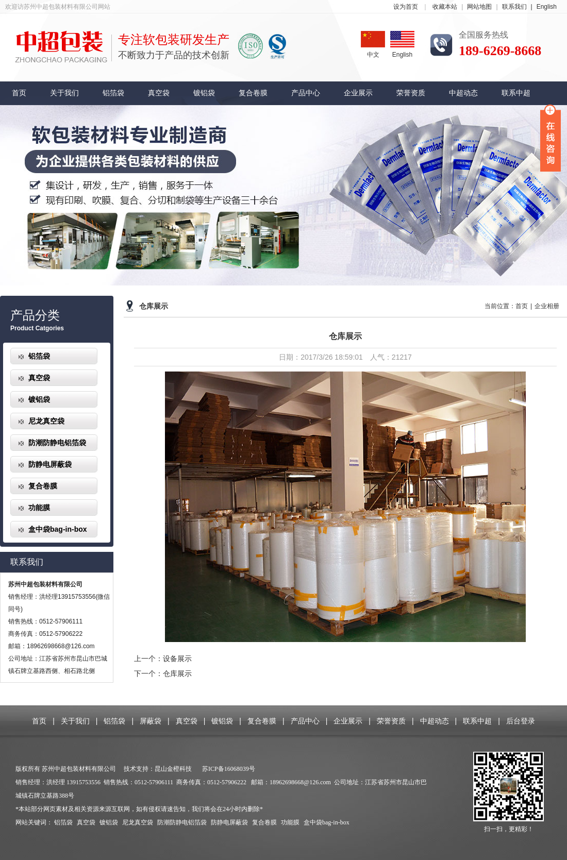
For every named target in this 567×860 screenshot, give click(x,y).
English (547, 6)
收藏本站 (444, 6)
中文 (373, 44)
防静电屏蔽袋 (50, 464)
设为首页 (405, 6)
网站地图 (479, 6)
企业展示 (358, 93)
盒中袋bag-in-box (57, 529)
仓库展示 (153, 306)
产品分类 (35, 315)
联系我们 (519, 6)
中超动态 (463, 93)
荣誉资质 (410, 93)
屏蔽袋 (150, 721)
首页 (19, 93)
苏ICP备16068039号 (228, 768)
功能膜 (39, 507)
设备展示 (177, 658)
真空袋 (159, 93)
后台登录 (520, 721)
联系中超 (516, 93)
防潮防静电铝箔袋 (57, 443)
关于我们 (64, 93)
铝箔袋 (113, 93)
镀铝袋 (204, 93)
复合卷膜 (253, 93)
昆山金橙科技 (173, 768)
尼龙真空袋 (46, 421)
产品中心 (305, 93)
